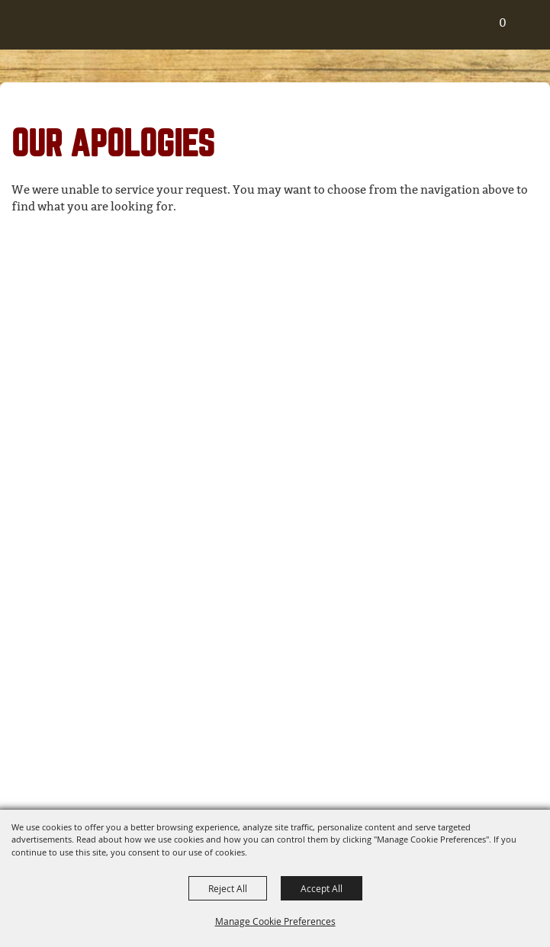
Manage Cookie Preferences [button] (275, 921)
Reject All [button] (227, 888)
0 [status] (503, 23)
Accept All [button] (322, 888)
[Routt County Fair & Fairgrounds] (26, 30)
